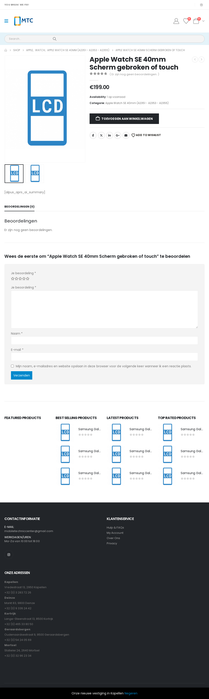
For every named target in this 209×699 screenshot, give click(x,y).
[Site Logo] (23, 21)
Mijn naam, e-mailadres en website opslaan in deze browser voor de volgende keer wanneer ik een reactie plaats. (103, 366)
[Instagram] (201, 5)
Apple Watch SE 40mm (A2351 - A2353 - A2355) (137, 103)
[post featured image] (65, 432)
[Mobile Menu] (7, 21)
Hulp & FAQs (115, 527)
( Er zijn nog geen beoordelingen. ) (134, 74)
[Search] (55, 39)
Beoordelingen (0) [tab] (19, 206)
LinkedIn (109, 135)
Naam (17, 333)
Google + (117, 135)
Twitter (101, 135)
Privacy (112, 543)
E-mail (17, 350)
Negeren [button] (130, 693)
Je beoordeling (23, 273)
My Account (115, 533)
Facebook (93, 135)
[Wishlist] (186, 21)
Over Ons (113, 538)
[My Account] (176, 21)
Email (126, 135)
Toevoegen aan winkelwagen (127, 119)
